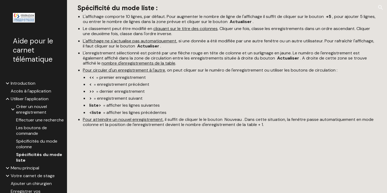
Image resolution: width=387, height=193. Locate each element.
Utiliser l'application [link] (30, 99)
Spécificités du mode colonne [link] (36, 144)
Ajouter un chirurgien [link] (31, 183)
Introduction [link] (23, 83)
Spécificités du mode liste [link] (39, 157)
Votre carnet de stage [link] (33, 176)
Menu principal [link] (25, 168)
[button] (380, 7)
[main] (227, 65)
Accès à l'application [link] (31, 91)
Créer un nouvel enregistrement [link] (31, 109)
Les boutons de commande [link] (31, 130)
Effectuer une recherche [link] (40, 120)
